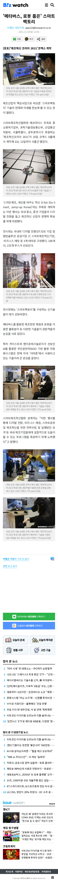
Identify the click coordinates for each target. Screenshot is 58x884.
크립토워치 (9, 846)
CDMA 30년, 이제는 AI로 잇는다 (37, 817)
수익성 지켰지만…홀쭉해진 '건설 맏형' (27, 703)
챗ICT (6, 809)
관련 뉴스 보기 (10, 566)
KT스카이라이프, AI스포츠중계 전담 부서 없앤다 (32, 786)
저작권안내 (46, 871)
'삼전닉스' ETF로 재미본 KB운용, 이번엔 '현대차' (32, 721)
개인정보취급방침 (32, 871)
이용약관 (19, 871)
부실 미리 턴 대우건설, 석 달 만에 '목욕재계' (29, 709)
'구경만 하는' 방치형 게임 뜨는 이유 (38, 839)
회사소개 (9, 871)
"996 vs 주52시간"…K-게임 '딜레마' (26, 757)
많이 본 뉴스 (10, 661)
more (52, 803)
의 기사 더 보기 (16, 558)
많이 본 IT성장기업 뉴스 (15, 732)
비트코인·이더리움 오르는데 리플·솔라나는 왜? (31, 715)
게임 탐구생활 (11, 828)
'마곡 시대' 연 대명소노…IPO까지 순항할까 (29, 668)
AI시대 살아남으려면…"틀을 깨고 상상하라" (30, 751)
